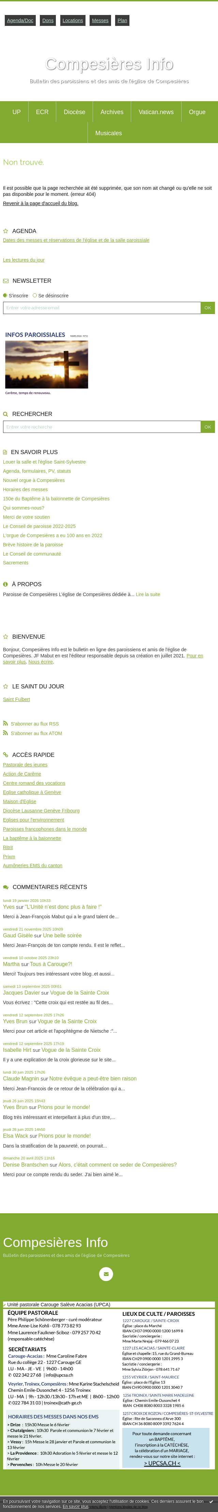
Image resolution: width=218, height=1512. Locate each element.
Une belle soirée (62, 935)
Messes (100, 20)
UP (17, 112)
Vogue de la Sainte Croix (79, 993)
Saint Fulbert (16, 699)
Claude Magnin (21, 1078)
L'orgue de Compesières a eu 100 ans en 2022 (52, 535)
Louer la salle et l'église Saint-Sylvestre (44, 462)
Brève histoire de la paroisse (33, 544)
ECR (42, 112)
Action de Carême (22, 774)
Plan (122, 20)
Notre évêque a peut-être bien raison (93, 1078)
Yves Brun (15, 1021)
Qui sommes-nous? (23, 508)
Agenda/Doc (20, 20)
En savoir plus (75, 1506)
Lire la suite (148, 594)
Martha (11, 964)
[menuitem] (16, 111)
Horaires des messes (25, 489)
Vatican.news (156, 112)
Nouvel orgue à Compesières (34, 480)
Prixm (9, 856)
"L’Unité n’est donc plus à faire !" (63, 907)
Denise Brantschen (25, 1165)
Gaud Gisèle (18, 935)
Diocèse (74, 112)
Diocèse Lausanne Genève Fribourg (41, 810)
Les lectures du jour (24, 260)
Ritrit (8, 847)
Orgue (197, 112)
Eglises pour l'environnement (33, 820)
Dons (47, 20)
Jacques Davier (21, 993)
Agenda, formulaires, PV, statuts (37, 471)
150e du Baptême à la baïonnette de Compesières (56, 498)
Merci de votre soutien (26, 517)
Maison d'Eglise (19, 801)
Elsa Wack (15, 1136)
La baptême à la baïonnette (32, 838)
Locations (73, 20)
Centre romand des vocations (34, 783)
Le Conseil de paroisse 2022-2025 (39, 526)
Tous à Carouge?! (51, 964)
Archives (111, 112)
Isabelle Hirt (17, 1050)
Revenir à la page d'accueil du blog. (40, 203)
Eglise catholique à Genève (32, 792)
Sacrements (16, 562)
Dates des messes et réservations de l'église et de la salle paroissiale (76, 240)
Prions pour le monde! (64, 1107)
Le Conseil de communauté (32, 554)
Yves (9, 907)
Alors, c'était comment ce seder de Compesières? (118, 1165)
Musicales (108, 133)
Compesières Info (109, 63)
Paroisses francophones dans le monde (45, 829)
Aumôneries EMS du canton (32, 865)
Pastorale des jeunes (25, 764)
